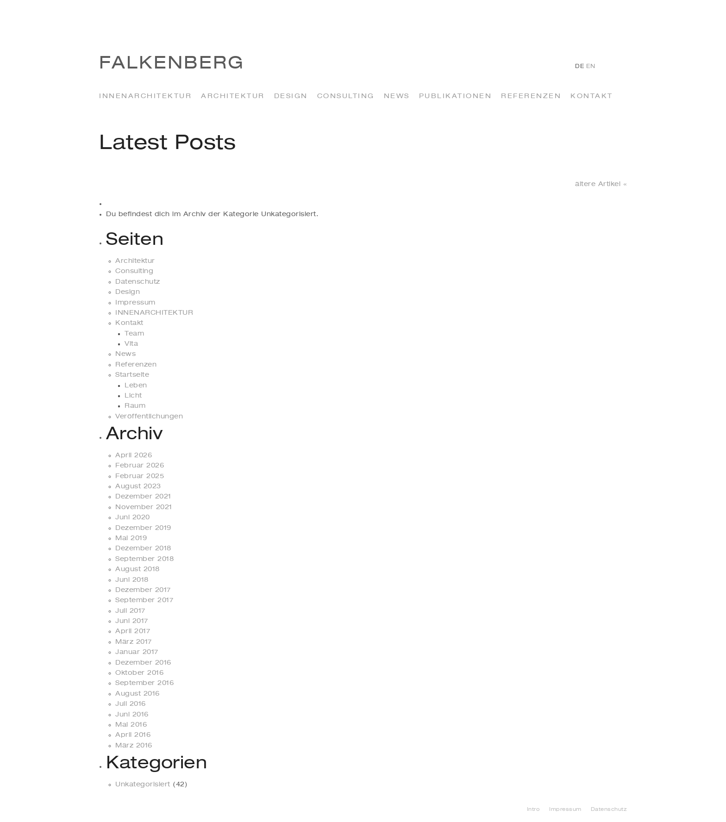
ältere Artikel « (601, 184)
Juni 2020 (132, 517)
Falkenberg (171, 64)
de (579, 66)
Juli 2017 (130, 611)
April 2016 (132, 735)
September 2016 (144, 683)
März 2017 (133, 642)
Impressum (135, 302)
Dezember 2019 (143, 528)
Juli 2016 (130, 704)
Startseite (132, 375)
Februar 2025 (139, 476)
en (590, 66)
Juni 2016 (132, 714)
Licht (133, 395)
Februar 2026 (139, 465)
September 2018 (144, 559)
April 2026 (133, 455)
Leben (136, 385)
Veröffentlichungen (149, 416)
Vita (131, 344)
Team (134, 333)
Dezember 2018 (143, 548)
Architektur (233, 96)
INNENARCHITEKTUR (145, 96)
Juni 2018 (132, 580)
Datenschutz (137, 282)
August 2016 (137, 694)
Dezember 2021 (143, 496)
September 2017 (144, 600)
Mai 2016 (131, 725)
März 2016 (133, 745)
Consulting (346, 96)
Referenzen (531, 96)
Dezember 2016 (143, 663)
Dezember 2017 (143, 590)
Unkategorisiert (142, 784)
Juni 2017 (131, 621)
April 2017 (132, 631)
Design (291, 96)
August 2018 (137, 569)
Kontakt (591, 96)
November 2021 (143, 507)
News (397, 96)
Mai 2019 (131, 538)
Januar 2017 (136, 652)
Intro (533, 809)
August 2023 (138, 486)
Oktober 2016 (139, 673)
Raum (135, 406)
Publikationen (455, 96)
